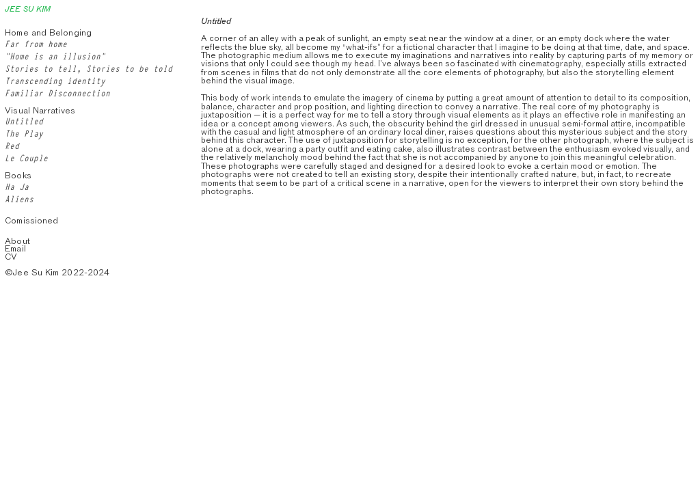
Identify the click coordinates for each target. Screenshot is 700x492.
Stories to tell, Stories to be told (88, 67)
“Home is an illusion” (55, 55)
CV (11, 256)
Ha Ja (17, 186)
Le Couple (26, 157)
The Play (24, 132)
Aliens (19, 198)
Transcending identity (55, 80)
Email (15, 248)
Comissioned (31, 220)
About (17, 241)
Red (12, 145)
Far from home (36, 43)
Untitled (24, 120)
